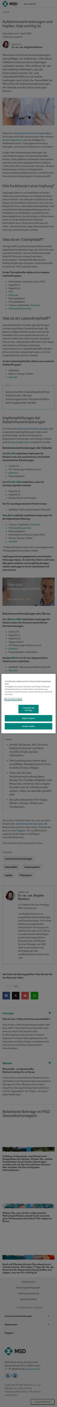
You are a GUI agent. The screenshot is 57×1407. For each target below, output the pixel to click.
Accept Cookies (28, 726)
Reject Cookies (28, 718)
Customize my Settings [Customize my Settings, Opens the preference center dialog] (28, 709)
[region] (28, 703)
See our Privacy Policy (13, 699)
